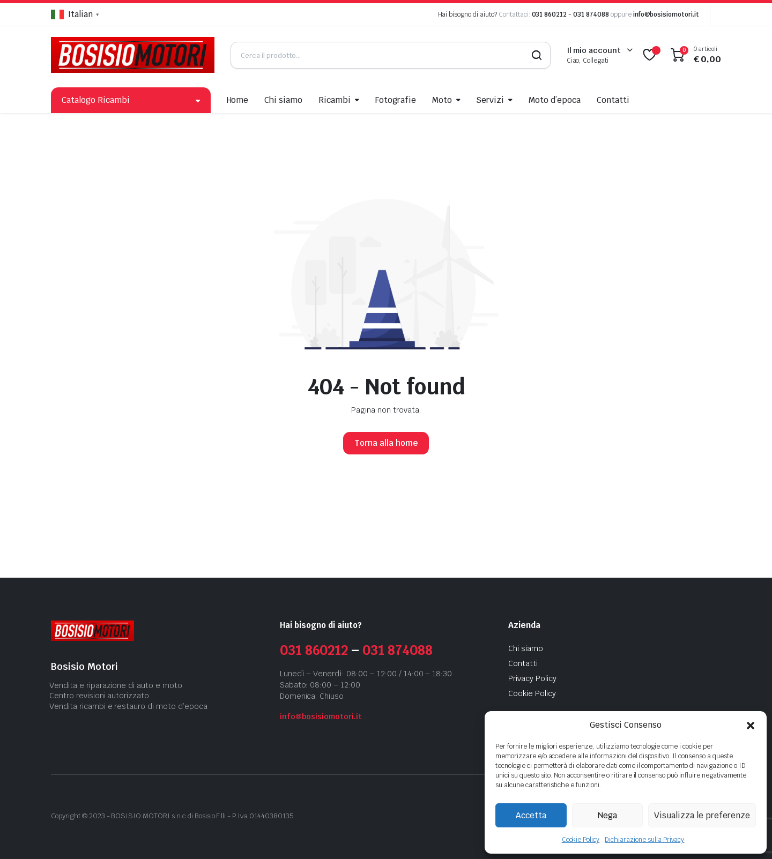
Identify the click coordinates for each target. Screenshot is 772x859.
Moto (442, 100)
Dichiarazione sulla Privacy (644, 839)
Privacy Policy (532, 678)
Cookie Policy (581, 839)
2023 (97, 815)
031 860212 (549, 14)
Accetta (531, 815)
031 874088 (591, 14)
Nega (607, 815)
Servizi (490, 100)
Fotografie (395, 100)
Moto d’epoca (555, 100)
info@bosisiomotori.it (666, 14)
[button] (750, 725)
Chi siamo (283, 100)
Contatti (613, 100)
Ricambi (334, 100)
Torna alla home (386, 443)
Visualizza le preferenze (702, 815)
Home (238, 100)
